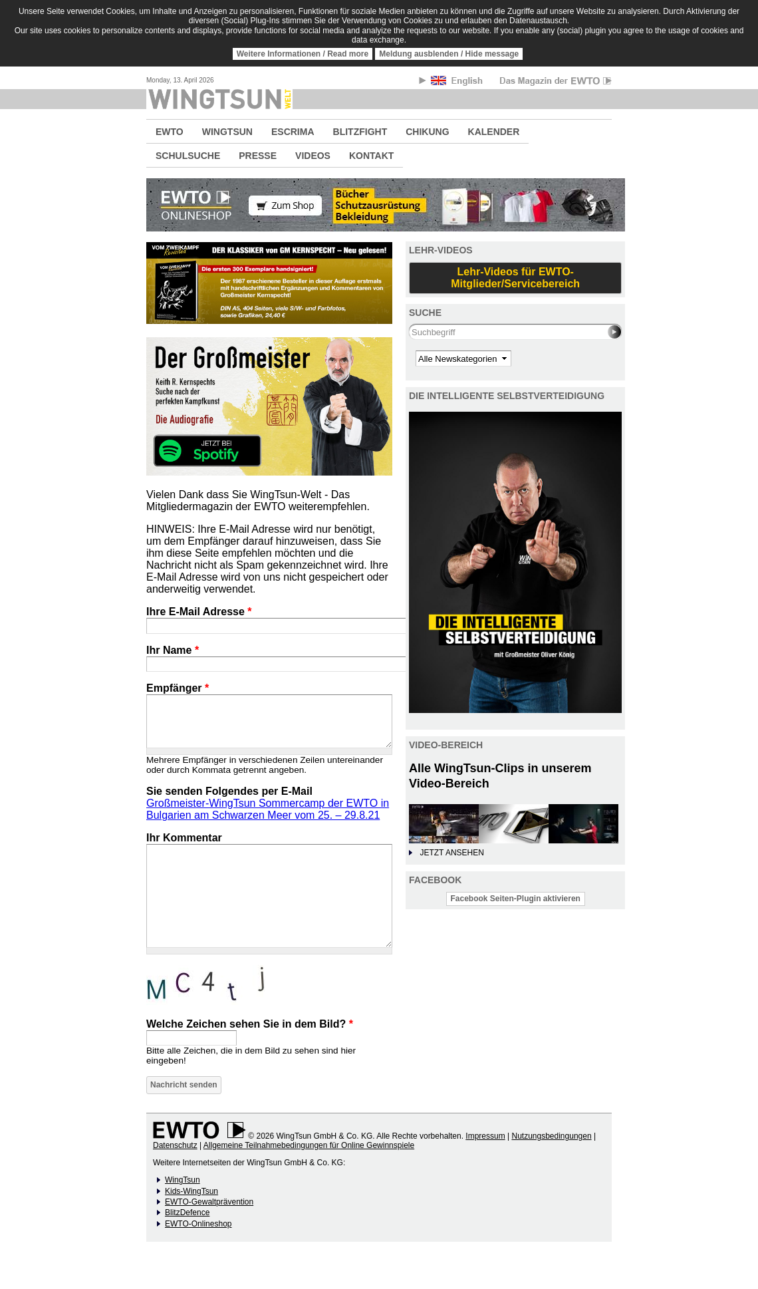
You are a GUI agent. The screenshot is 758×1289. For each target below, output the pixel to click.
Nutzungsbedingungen (551, 1136)
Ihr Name (172, 650)
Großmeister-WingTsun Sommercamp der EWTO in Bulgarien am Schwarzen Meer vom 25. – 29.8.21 (267, 809)
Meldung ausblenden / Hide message (449, 54)
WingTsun (182, 1180)
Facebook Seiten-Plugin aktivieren (515, 898)
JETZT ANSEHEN (451, 852)
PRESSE (258, 155)
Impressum (485, 1136)
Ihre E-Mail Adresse (199, 611)
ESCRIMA (293, 131)
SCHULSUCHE (188, 155)
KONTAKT (371, 155)
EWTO (170, 131)
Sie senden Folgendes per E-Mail (229, 791)
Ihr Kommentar (184, 837)
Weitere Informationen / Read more (303, 54)
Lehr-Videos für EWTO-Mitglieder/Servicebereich (515, 277)
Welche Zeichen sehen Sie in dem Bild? (249, 1024)
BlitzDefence (187, 1212)
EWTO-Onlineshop (198, 1223)
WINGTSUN (227, 131)
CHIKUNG (427, 131)
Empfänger (177, 688)
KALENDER (494, 131)
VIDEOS (312, 155)
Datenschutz (175, 1145)
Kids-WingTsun (191, 1191)
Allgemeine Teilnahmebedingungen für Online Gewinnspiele (308, 1145)
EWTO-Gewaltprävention (209, 1202)
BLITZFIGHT (360, 131)
